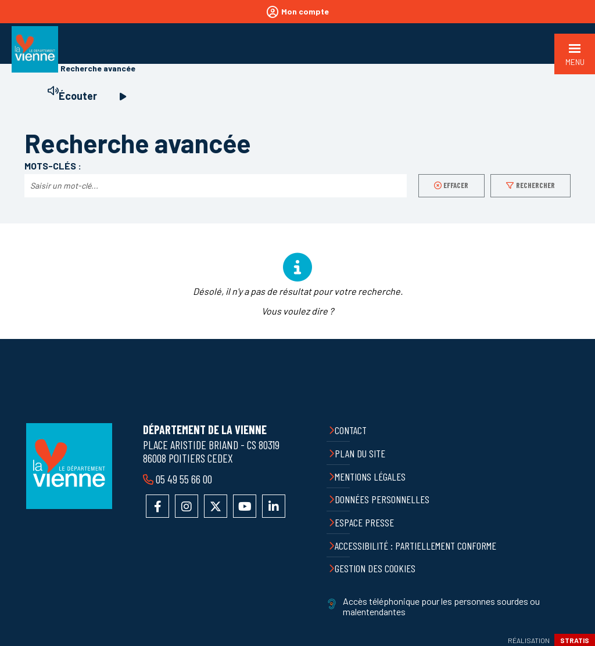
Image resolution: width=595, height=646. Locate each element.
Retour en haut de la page (577, 339)
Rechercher (535, 185)
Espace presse (364, 522)
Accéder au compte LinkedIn (273, 506)
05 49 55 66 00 (182, 479)
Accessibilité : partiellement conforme (415, 545)
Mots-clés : (52, 166)
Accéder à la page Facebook (157, 506)
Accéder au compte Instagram (186, 506)
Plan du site (360, 453)
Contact (351, 430)
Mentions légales (370, 476)
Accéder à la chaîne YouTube (244, 506)
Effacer (455, 185)
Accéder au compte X (215, 506)
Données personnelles (382, 499)
